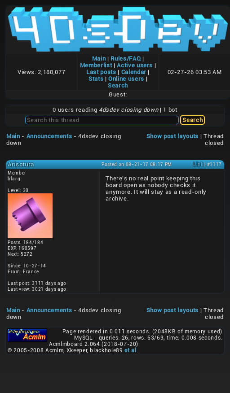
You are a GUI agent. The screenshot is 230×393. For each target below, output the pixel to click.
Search (118, 85)
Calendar (133, 72)
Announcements (49, 136)
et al (130, 350)
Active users (135, 65)
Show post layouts (172, 136)
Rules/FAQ (126, 58)
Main (99, 58)
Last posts (101, 72)
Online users (126, 78)
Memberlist (96, 65)
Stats (95, 78)
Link (198, 164)
